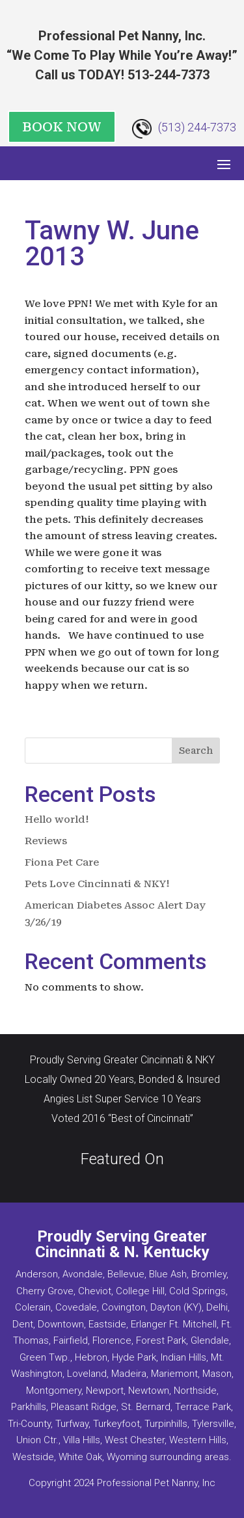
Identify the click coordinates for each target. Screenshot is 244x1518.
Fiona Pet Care (62, 862)
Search (196, 750)
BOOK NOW (62, 127)
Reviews (46, 841)
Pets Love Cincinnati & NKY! (97, 884)
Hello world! (57, 819)
